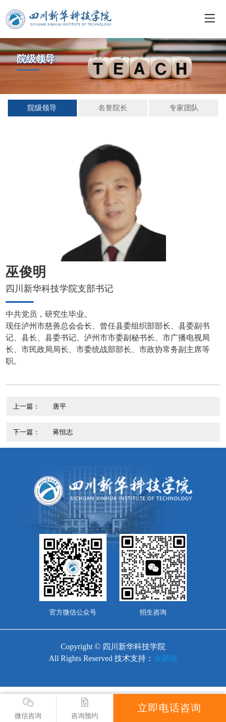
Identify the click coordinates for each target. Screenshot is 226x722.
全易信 (165, 658)
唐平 (59, 406)
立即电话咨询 (169, 708)
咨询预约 (85, 708)
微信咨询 (28, 708)
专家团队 (184, 108)
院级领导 (42, 108)
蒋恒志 (63, 432)
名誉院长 (112, 108)
